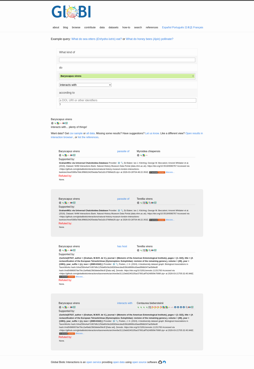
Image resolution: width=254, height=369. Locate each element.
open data (119, 362)
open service (94, 362)
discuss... (170, 172)
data (102, 27)
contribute (90, 27)
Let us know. (152, 133)
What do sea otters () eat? (96, 39)
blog (65, 27)
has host (122, 246)
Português (178, 27)
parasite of (123, 151)
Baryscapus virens (61, 119)
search (138, 27)
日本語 (188, 27)
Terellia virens (145, 198)
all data (90, 133)
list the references (88, 137)
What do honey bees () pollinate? (149, 39)
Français (198, 27)
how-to (126, 27)
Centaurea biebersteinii (150, 303)
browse (76, 27)
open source (139, 362)
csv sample (76, 133)
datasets (113, 27)
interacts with (124, 303)
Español (167, 27)
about (56, 27)
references (152, 27)
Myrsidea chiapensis (148, 151)
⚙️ (119, 163)
